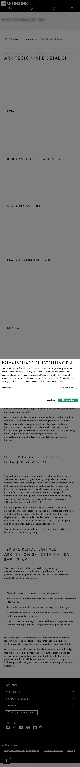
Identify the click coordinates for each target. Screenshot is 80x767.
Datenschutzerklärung (54, 381)
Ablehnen (51, 400)
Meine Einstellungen (65, 388)
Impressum (6, 388)
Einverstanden (68, 400)
